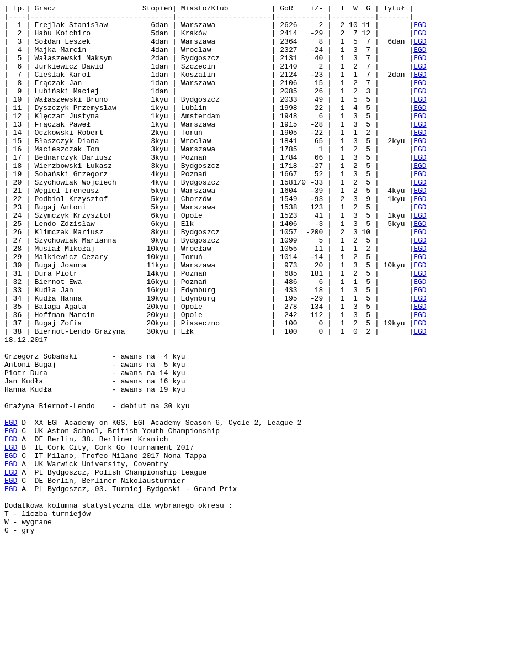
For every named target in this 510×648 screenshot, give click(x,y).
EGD (419, 29)
